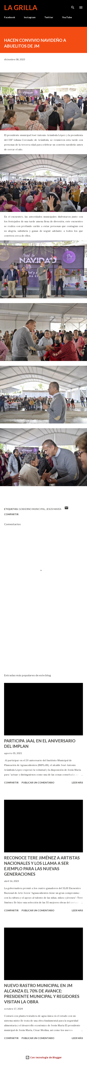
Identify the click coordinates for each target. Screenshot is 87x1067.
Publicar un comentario (38, 782)
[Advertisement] (43, 639)
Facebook (9, 17)
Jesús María (53, 509)
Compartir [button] (11, 514)
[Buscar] (73, 6)
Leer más (77, 782)
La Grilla (20, 7)
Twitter (48, 17)
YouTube (67, 17)
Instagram (30, 17)
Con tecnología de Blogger (43, 1057)
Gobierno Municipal (32, 509)
